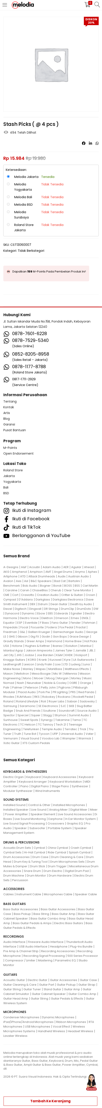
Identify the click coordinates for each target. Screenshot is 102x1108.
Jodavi (29, 655)
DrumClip (67, 609)
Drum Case (40, 857)
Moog (50, 678)
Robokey (48, 697)
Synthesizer (80, 786)
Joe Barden (45, 655)
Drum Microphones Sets (67, 862)
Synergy (47, 720)
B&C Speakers (41, 581)
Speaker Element (43, 814)
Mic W (57, 674)
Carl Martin (90, 586)
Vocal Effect (61, 1026)
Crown (90, 595)
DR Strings (51, 609)
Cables (8, 894)
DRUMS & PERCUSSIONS (21, 842)
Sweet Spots (29, 720)
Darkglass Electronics (68, 599)
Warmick (84, 738)
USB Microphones (37, 1026)
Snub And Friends (28, 711)
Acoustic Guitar (14, 980)
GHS (12, 636)
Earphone (55, 819)
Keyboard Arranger (33, 782)
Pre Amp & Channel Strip (20, 951)
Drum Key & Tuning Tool (31, 862)
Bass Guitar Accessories (20, 909)
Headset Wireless (80, 1031)
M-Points (10, 448)
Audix (61, 576)
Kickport (81, 655)
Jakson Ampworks (39, 650)
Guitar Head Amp (15, 998)
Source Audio (87, 711)
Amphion (36, 572)
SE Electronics (48, 706)
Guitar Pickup (66, 985)
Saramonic (28, 706)
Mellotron (22, 674)
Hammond (54, 641)
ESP (19, 623)
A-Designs (10, 567)
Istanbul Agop (13, 650)
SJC (63, 706)
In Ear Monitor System (80, 819)
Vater (90, 734)
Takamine (62, 720)
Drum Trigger (57, 866)
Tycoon (44, 734)
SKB (71, 706)
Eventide (31, 623)
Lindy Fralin (44, 664)
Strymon (60, 715)
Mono (27, 678)
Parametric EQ (65, 960)
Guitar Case (88, 980)
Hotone (17, 646)
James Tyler (64, 650)
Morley (76, 678)
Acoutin (34, 567)
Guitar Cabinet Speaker (49, 994)
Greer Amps (35, 641)
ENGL (85, 618)
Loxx (58, 664)
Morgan (63, 678)
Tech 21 (61, 724)
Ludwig (76, 664)
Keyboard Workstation (66, 782)
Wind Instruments (47, 791)
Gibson (22, 636)
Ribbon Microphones (71, 1022)
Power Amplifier (16, 814)
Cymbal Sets (12, 852)
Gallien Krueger (39, 632)
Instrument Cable (28, 894)
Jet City (8, 655)
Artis (6, 413)
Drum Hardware (60, 875)
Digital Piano (40, 786)
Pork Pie (44, 692)
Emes (75, 618)
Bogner (45, 586)
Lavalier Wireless (15, 1036)
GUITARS (10, 974)
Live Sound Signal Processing (24, 823)
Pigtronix (64, 687)
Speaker (20, 828)
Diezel (7, 609)
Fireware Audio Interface (46, 942)
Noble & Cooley (55, 683)
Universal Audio (72, 734)
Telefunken (31, 729)
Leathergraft (12, 664)
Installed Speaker (16, 810)
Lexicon (29, 664)
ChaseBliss (40, 590)
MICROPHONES (14, 1012)
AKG (6, 572)
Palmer (17, 687)
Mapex (41, 669)
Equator (9, 623)
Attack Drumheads (41, 576)
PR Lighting (60, 692)
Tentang (10, 401)
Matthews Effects (77, 669)
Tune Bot (30, 734)
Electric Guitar (37, 980)
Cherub (55, 590)
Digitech (21, 609)
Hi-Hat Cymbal (34, 852)
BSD (6, 493)
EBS (50, 613)
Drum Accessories (16, 857)
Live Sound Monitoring (30, 819)
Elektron (47, 618)
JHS (19, 655)
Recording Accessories (58, 951)
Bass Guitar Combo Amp (48, 918)
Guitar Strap (86, 985)
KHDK (69, 655)
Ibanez (58, 646)
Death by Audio (81, 604)
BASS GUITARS (14, 904)
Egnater (76, 613)
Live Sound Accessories (75, 814)
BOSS (68, 586)
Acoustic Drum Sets (17, 848)
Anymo (80, 572)
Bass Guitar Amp (63, 914)
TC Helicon (27, 724)
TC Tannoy (45, 724)
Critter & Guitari (72, 595)
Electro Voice (29, 618)
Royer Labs (56, 701)
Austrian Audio (78, 576)
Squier (35, 715)
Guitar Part (46, 985)
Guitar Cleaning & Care (20, 985)
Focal (24, 627)
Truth (17, 734)
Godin (46, 636)
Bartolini (74, 581)
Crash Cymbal (81, 848)
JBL (91, 650)
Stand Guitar (52, 989)
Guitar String (12, 989)
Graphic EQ (75, 823)
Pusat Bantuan (14, 430)
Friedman (10, 632)
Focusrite (37, 627)
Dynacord (12, 613)
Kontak (8, 407)
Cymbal (39, 848)
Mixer (94, 810)
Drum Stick (37, 866)
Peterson (31, 687)
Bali (5, 487)
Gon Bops (60, 636)
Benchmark (11, 586)
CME (6, 595)
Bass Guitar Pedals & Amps (32, 923)
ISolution (71, 646)
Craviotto (27, 595)
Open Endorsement (18, 453)
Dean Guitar (58, 604)
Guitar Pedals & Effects (67, 998)
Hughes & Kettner (37, 646)
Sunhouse (10, 720)
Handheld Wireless (51, 1031)
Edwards (62, 613)
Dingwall (35, 609)
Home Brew (73, 641)
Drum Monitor (36, 875)
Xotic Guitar (11, 743)
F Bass (44, 623)
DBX (32, 604)
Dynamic (28, 613)
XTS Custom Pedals (36, 743)
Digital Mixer (78, 810)
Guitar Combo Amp (82, 994)
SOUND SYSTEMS (16, 799)
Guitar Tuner (32, 989)
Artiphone (10, 576)
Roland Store (13, 470)
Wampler (69, 738)
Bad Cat (60, 581)
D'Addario (26, 599)
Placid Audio (27, 692)
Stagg (47, 715)
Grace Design (79, 636)
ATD (23, 576)
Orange (85, 683)
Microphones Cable (58, 894)
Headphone (58, 946)
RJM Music (24, 697)
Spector (9, 715)
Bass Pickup (22, 914)
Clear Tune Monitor (77, 590)
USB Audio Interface (33, 946)
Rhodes (8, 697)
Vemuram (10, 738)
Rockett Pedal (83, 697)
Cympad (9, 599)
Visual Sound (30, 738)
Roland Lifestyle (27, 701)
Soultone (49, 711)
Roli (43, 701)
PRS (73, 692)
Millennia (70, 674)
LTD (65, 664)
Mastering (45, 960)
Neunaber (34, 683)
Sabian (72, 701)
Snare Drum (32, 871)
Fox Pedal (66, 627)
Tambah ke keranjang (50, 1101)
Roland (8, 701)
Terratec (71, 729)
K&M (59, 655)
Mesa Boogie (41, 674)
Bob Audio (30, 586)
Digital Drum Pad (77, 871)
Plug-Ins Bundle (81, 946)
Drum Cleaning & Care (67, 857)
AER (66, 567)
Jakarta (9, 476)
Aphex (92, 572)
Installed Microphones (69, 805)
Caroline (11, 590)
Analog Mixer (58, 810)
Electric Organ (13, 777)
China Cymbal (58, 848)
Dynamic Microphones (58, 1017)
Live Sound (38, 810)
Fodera (51, 627)
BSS (77, 586)
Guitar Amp (72, 989)
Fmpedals (10, 627)
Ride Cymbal (57, 852)
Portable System (60, 828)
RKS (37, 697)
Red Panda (86, 692)
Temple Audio (52, 729)
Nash (20, 683)
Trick (83, 729)
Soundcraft (67, 711)
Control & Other (39, 805)
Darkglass (43, 599)
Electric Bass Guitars (68, 923)
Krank (43, 660)
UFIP (55, 734)
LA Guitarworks (83, 660)
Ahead (89, 567)
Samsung (10, 706)
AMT (48, 572)
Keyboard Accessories (59, 777)
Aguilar (76, 567)
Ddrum (43, 604)
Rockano (64, 697)
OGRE (73, 683)
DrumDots (84, 609)
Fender (76, 623)
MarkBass (55, 669)
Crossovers (56, 823)
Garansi (9, 424)
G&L (22, 632)
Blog (6, 418)
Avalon (8, 581)
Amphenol (19, 572)
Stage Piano (60, 786)
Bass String (41, 914)
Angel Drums (63, 572)
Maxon (8, 674)
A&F (24, 567)
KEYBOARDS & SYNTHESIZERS (25, 771)
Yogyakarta (12, 481)
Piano (24, 786)
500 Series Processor (82, 956)
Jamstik (80, 650)
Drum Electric (53, 871)
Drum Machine (13, 875)
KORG (32, 660)
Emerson (62, 618)
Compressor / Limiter (20, 960)
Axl (26, 581)
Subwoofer (37, 828)
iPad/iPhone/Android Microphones (28, 1022)
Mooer (39, 678)
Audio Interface (14, 942)
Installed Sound (14, 805)
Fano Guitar (60, 623)
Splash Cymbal (79, 852)
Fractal (81, 627)
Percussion (20, 880)
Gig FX (34, 636)
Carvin (24, 590)
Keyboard (33, 777)
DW (96, 609)
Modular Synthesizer (18, 791)
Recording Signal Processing (44, 956)
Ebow (41, 613)
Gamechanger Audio (68, 632)
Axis (18, 581)
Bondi (57, 586)
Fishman (89, 623)
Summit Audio (79, 715)
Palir (6, 687)
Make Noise (11, 669)
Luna (86, 664)
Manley (28, 669)
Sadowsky (87, 701)
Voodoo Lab (51, 738)
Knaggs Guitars (14, 660)
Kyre (67, 660)
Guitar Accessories (63, 980)
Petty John (48, 687)
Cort (15, 595)
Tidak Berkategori (31, 250)
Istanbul (85, 646)
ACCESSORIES (13, 889)
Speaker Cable (86, 894)
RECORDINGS (13, 936)
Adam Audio (52, 567)
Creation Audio (48, 595)
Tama (76, 720)
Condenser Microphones (21, 1017)
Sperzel (23, 715)
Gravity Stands (13, 641)
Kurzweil (56, 660)
